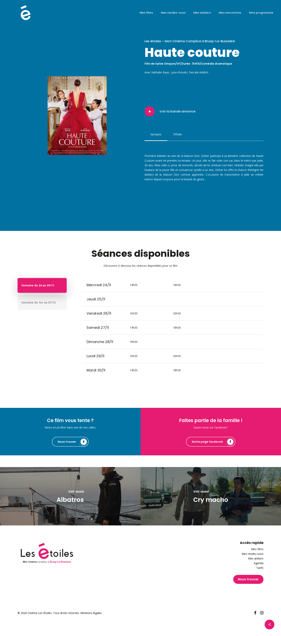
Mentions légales (91, 613)
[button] (155, 134)
